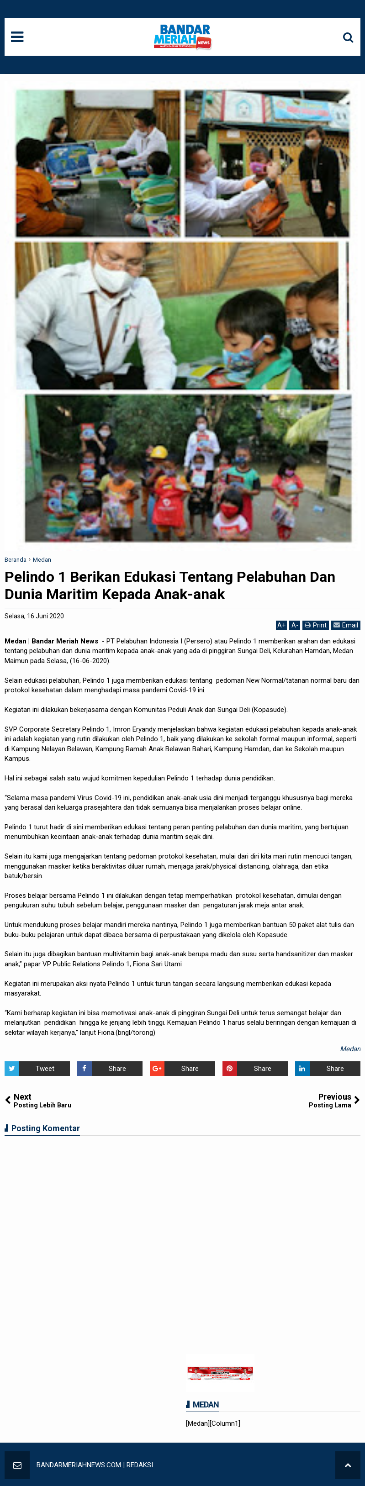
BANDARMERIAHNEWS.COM (79, 1465)
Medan (350, 1049)
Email (345, 625)
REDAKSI (140, 1465)
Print (316, 625)
